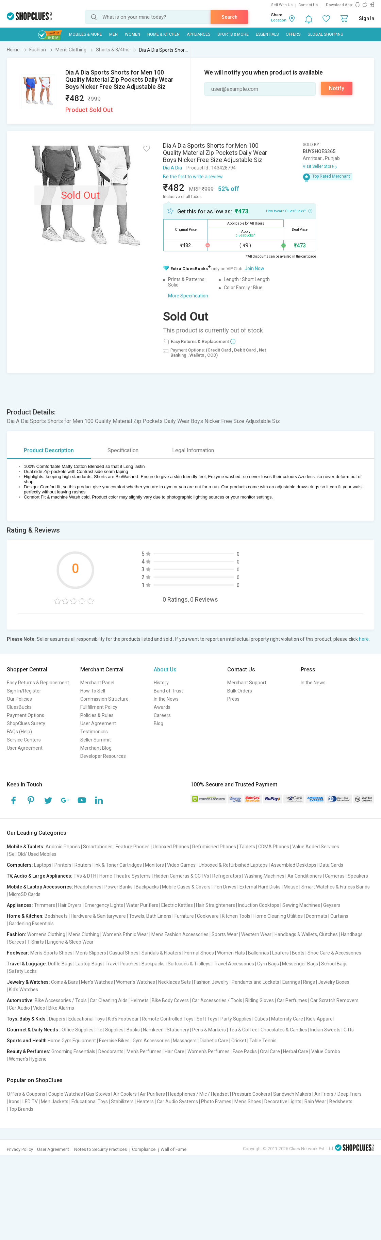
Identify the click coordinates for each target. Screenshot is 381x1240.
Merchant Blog (96, 748)
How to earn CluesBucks (289, 210)
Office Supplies (78, 1029)
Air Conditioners (304, 876)
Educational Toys (86, 1019)
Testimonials (94, 731)
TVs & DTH (84, 876)
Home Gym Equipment (72, 1040)
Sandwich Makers (292, 1094)
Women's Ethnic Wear (125, 934)
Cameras (335, 876)
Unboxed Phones (171, 846)
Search (229, 17)
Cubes (261, 1019)
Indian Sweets (325, 1029)
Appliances (198, 34)
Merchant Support (246, 682)
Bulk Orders (239, 691)
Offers (293, 34)
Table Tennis (263, 1040)
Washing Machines (264, 876)
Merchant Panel (97, 682)
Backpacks (147, 887)
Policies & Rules (97, 715)
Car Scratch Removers (334, 1000)
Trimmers (44, 905)
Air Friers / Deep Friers (338, 1094)
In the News (166, 699)
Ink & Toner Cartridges (118, 865)
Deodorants (110, 1051)
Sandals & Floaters (161, 953)
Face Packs (245, 1051)
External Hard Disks (260, 887)
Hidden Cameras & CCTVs (181, 876)
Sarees (16, 942)
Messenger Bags (300, 963)
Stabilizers (122, 1101)
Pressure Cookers (251, 1094)
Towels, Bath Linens (150, 916)
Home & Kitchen (163, 34)
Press (233, 699)
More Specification (188, 295)
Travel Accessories (234, 963)
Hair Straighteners (215, 905)
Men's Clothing (83, 934)
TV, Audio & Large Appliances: (39, 876)
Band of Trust (168, 691)
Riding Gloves (259, 1000)
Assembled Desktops (293, 865)
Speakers (358, 876)
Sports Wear (225, 934)
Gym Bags (268, 963)
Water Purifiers (142, 905)
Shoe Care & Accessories (334, 953)
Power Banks (118, 887)
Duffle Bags (60, 963)
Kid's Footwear (123, 1019)
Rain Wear (315, 1101)
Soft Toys (207, 1019)
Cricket (238, 1040)
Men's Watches (97, 982)
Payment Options (25, 715)
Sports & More (233, 34)
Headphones (87, 887)
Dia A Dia (172, 167)
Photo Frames (216, 1101)
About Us (165, 669)
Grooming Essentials (73, 1051)
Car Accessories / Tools (217, 1000)
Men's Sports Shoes (51, 953)
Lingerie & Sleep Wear (70, 942)
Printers (62, 865)
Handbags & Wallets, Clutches (306, 934)
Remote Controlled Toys (168, 1019)
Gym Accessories (151, 1040)
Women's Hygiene (28, 1059)
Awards (162, 707)
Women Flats (231, 953)
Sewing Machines (301, 905)
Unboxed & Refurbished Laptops (233, 865)
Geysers (332, 905)
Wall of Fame (173, 1149)
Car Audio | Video (27, 1008)
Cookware (208, 916)
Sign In (366, 18)
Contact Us (308, 5)
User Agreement (25, 748)
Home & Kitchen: (25, 916)
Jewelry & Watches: (28, 982)
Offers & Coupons (26, 1094)
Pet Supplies (110, 1029)
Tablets (247, 846)
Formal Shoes (199, 953)
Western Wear (256, 934)
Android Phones (63, 846)
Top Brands (21, 1109)
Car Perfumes (292, 1000)
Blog (158, 723)
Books (133, 1029)
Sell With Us (282, 5)
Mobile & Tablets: (26, 846)
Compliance (143, 1149)
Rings (309, 982)
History (161, 682)
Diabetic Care (214, 1040)
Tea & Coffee (243, 1029)
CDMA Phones (273, 846)
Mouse (291, 887)
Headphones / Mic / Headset (198, 1094)
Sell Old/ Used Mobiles (32, 854)
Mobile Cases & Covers (186, 887)
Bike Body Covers (170, 1000)
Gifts (349, 1029)
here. (364, 639)
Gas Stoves (98, 1094)
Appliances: (20, 905)
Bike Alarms (61, 1008)
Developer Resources (103, 756)
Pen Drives (225, 887)
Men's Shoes (247, 1101)
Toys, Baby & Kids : (27, 1019)
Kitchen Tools (236, 916)
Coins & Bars (64, 982)
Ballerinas (258, 953)
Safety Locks (23, 971)
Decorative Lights (282, 1101)
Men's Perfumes (144, 1051)
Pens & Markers (209, 1029)
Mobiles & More (85, 34)
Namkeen (153, 1029)
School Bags (334, 963)
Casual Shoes (123, 953)
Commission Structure (104, 699)
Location (278, 20)
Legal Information (193, 450)
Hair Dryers (70, 905)
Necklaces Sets (174, 982)
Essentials (267, 34)
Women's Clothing (46, 934)
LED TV (30, 1101)
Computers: (20, 865)
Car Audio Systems (177, 1101)
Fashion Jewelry (211, 982)
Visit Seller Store (318, 166)
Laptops (42, 865)
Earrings (291, 982)
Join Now (254, 268)
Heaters (145, 1101)
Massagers (185, 1040)
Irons (14, 1101)
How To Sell (92, 691)
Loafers (280, 953)
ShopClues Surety (26, 723)
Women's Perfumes (208, 1051)
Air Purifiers (152, 1094)
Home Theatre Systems (125, 876)
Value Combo (325, 1051)
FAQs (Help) (19, 731)
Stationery (178, 1029)
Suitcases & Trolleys (189, 963)
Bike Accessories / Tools (61, 1000)
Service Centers (24, 740)
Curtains (339, 916)
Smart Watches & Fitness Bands (335, 887)
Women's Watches (135, 982)
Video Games (181, 865)
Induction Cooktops (258, 905)
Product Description (49, 450)
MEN (113, 34)
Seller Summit (95, 740)
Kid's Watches (23, 989)
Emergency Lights (104, 905)
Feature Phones (133, 846)
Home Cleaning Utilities (278, 916)
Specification (122, 450)
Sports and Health (27, 1040)
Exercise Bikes (114, 1040)
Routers (83, 865)
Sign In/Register (24, 691)
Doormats (316, 916)
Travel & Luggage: (27, 963)
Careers (162, 715)
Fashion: (16, 934)
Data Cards (331, 865)
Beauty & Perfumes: (28, 1051)
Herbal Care (295, 1051)
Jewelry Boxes (333, 982)
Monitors (154, 865)
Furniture (184, 916)
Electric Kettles (177, 905)
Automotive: (20, 1000)
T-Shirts (35, 942)
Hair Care (174, 1051)
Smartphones (98, 846)
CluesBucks (19, 707)
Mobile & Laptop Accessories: (40, 887)
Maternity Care (287, 1019)
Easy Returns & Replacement (38, 682)
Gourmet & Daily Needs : (34, 1029)
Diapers (57, 1019)
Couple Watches (65, 1094)
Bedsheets (56, 916)
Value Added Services (315, 846)
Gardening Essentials (31, 923)
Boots (298, 953)
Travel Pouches (121, 963)
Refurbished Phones (214, 846)
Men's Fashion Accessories (180, 934)
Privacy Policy (20, 1149)
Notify (336, 88)
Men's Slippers (91, 953)
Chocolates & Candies (284, 1029)
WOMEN (132, 34)
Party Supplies (235, 1019)
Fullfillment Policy (98, 707)
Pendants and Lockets (255, 982)
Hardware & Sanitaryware (98, 916)
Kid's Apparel (320, 1019)
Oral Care (270, 1051)
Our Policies (19, 699)
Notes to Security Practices (100, 1149)
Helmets (140, 1000)
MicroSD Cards (24, 894)
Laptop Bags (89, 963)
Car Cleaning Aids (109, 1000)
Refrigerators (226, 876)
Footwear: (18, 953)
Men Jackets (54, 1101)
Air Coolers (125, 1094)
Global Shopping (325, 34)
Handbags (352, 934)
